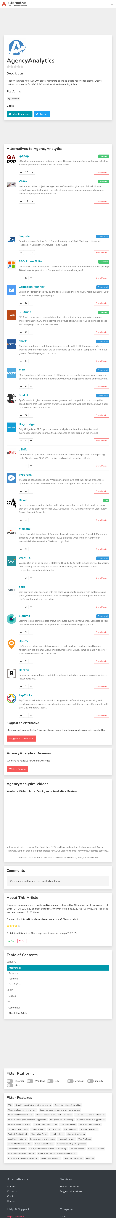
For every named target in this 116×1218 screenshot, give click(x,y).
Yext (22, 587)
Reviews (13, 973)
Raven (23, 500)
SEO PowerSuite (30, 261)
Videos (12, 996)
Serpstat (25, 236)
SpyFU (23, 395)
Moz (22, 370)
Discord (11, 1201)
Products (12, 1191)
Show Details (101, 172)
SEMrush (25, 312)
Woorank (25, 475)
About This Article (17, 1013)
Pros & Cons (14, 984)
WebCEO (25, 558)
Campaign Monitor (32, 287)
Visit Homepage (21, 114)
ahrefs (23, 341)
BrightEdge (27, 424)
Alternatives (14, 968)
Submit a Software (69, 1186)
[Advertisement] (58, 22)
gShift (23, 449)
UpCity (23, 641)
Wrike (23, 181)
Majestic (25, 529)
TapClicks (25, 695)
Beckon (24, 670)
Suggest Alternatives (71, 1191)
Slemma (24, 616)
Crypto (10, 1196)
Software (12, 1186)
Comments (14, 1007)
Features (13, 978)
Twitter (43, 114)
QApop (24, 156)
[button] (112, 4)
